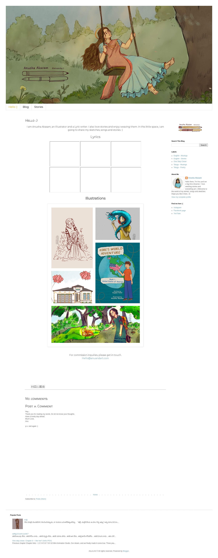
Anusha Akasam (195, 178)
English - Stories (180, 159)
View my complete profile (181, 197)
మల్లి (25, 520)
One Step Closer (180, 162)
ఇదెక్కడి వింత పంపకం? (20, 534)
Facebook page (180, 211)
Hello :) (13, 107)
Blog (26, 107)
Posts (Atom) (41, 499)
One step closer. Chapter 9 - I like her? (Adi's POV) (32, 541)
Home (95, 495)
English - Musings (180, 156)
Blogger (126, 551)
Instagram (177, 208)
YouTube (177, 213)
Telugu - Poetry (179, 167)
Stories (38, 107)
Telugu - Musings (180, 165)
